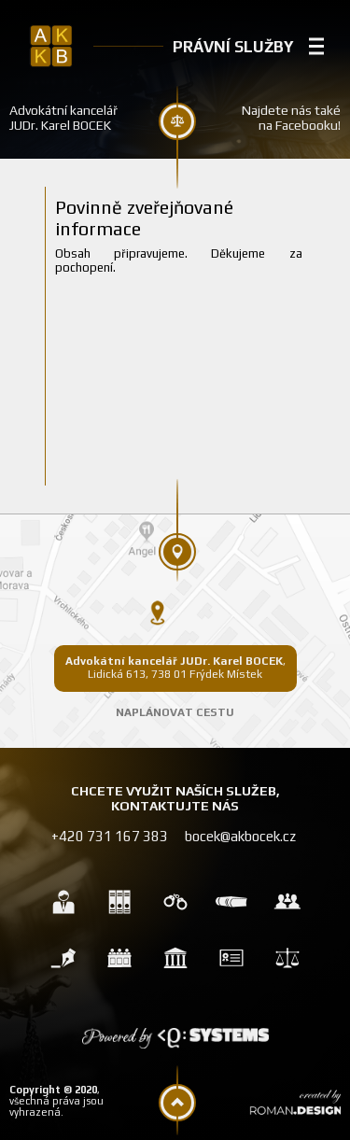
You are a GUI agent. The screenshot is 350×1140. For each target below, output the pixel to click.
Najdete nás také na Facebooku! (291, 118)
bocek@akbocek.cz (240, 836)
